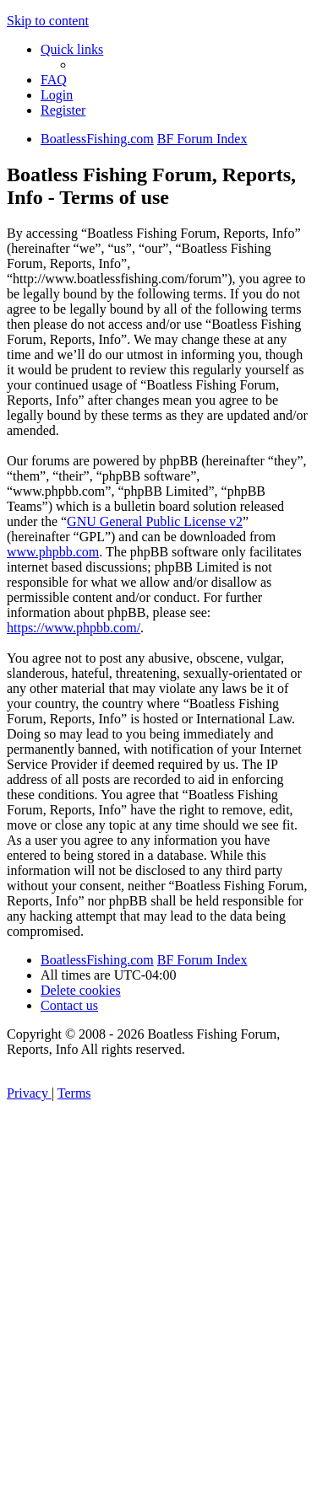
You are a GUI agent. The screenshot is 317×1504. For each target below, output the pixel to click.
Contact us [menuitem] (69, 1005)
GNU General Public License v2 (155, 521)
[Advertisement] (158, 1337)
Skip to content (48, 20)
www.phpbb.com (53, 552)
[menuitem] (54, 80)
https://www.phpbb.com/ (73, 627)
